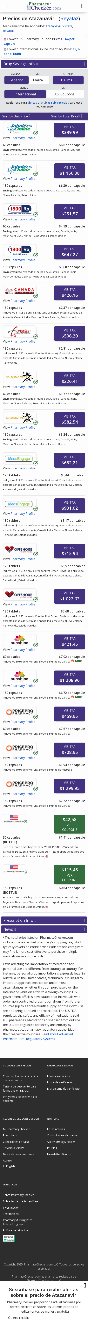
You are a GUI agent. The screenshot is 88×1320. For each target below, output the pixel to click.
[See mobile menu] (6, 6)
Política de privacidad (16, 1230)
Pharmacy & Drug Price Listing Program (17, 1222)
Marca (38, 80)
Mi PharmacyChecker (16, 1129)
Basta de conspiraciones (18, 1154)
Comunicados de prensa (62, 1135)
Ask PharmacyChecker (61, 1142)
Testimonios (11, 1214)
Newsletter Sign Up (59, 1154)
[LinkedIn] (48, 1289)
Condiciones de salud (16, 1142)
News (44, 929)
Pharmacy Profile (22, 138)
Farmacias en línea (59, 1076)
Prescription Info (44, 920)
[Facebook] (40, 1289)
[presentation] (44, 1306)
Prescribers (10, 1135)
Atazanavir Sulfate (59, 26)
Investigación (11, 1207)
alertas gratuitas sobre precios (48, 102)
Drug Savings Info (44, 64)
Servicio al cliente (13, 1148)
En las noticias (56, 1129)
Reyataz (69, 18)
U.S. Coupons (64, 94)
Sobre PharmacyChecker (18, 1195)
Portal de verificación (60, 1082)
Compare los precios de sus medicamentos (20, 1078)
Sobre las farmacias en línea (20, 1201)
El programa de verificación (64, 1088)
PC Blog (52, 1148)
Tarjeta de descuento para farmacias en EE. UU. (19, 1088)
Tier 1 (78, 661)
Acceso (7, 1160)
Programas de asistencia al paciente (20, 1099)
